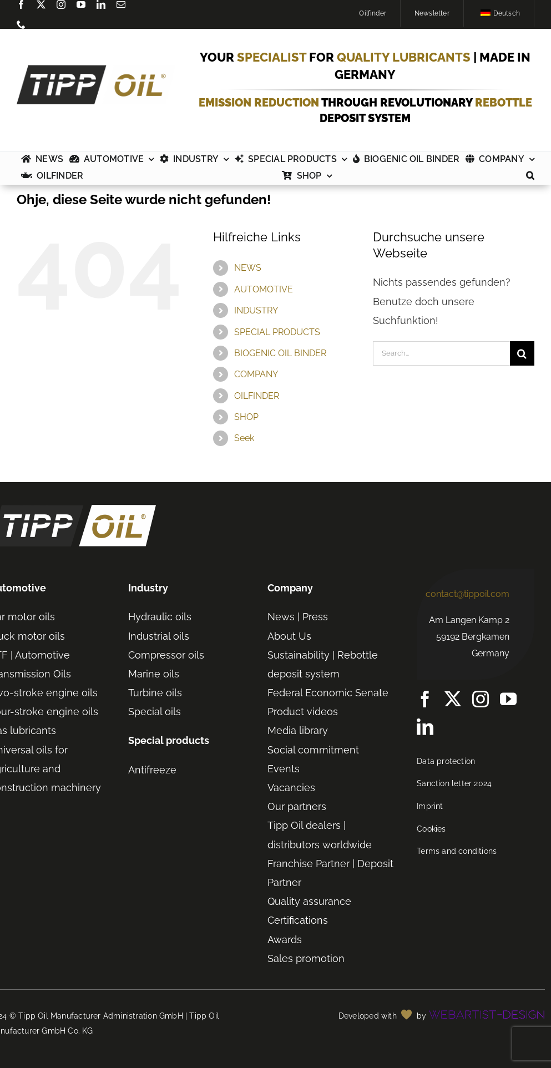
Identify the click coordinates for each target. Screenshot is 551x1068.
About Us (289, 636)
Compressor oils (166, 655)
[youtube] (81, 4)
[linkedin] (101, 4)
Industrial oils (158, 636)
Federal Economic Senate (327, 692)
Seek (244, 438)
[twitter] (41, 4)
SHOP (246, 417)
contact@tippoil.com (467, 594)
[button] (530, 176)
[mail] (121, 4)
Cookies (431, 828)
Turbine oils (155, 692)
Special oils (154, 711)
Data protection (446, 761)
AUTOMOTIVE (263, 289)
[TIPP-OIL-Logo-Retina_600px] (96, 69)
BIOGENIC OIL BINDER (280, 353)
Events (283, 769)
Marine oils (153, 674)
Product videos (302, 711)
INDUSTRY (256, 310)
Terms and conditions (457, 851)
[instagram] (61, 4)
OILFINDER (256, 396)
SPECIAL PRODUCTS (277, 332)
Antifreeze (152, 770)
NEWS (247, 267)
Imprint (430, 806)
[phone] (21, 24)
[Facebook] (21, 4)
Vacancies (291, 787)
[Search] (522, 353)
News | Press (297, 616)
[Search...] (441, 353)
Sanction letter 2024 (454, 783)
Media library (297, 730)
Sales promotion (306, 958)
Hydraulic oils (159, 616)
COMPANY (256, 374)
